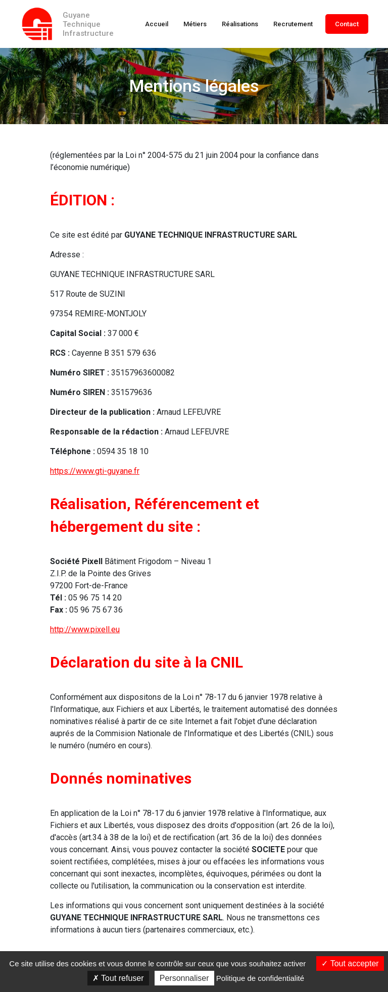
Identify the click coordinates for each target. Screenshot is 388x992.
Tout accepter (349, 963)
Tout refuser (118, 978)
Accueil (156, 24)
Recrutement (293, 24)
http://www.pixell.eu (85, 629)
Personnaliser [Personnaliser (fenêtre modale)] (184, 978)
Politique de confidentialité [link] (260, 978)
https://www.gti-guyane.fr (94, 471)
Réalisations (240, 24)
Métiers (195, 24)
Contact (347, 24)
